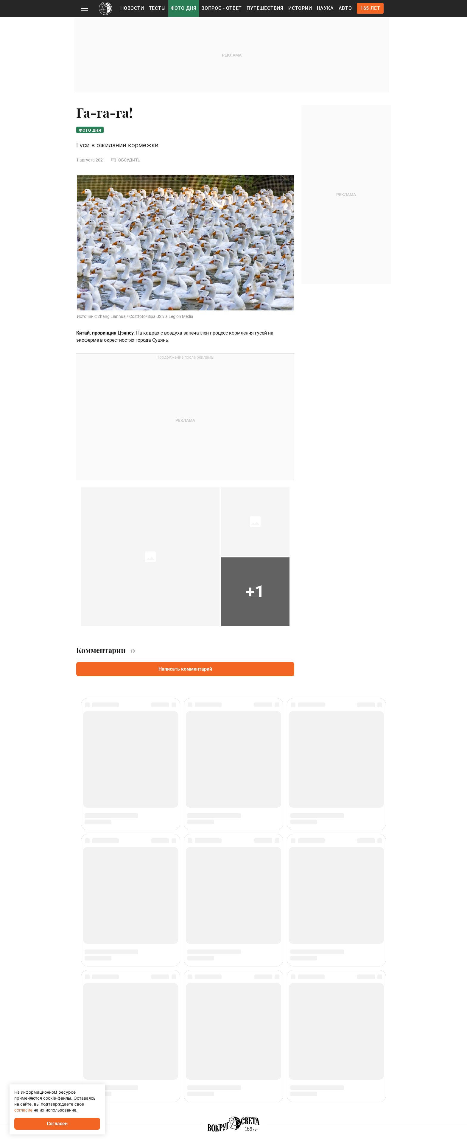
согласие (23, 1109)
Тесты (157, 8)
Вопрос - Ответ (221, 8)
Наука (325, 8)
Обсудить (125, 160)
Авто (345, 8)
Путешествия (265, 8)
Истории (300, 8)
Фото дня (184, 8)
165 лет (370, 8)
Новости (132, 8)
